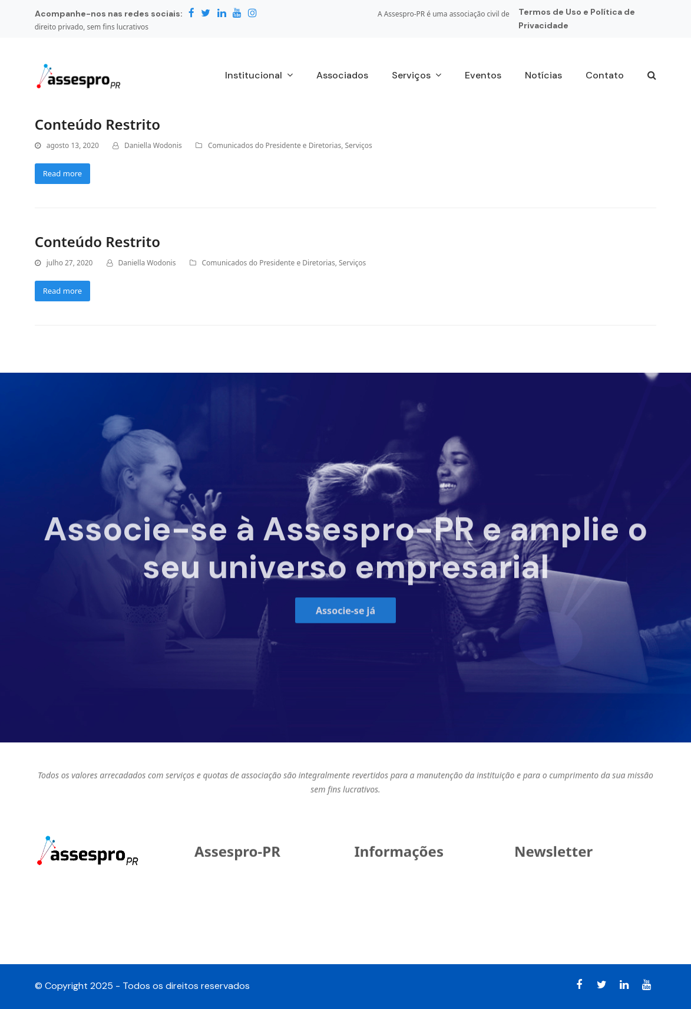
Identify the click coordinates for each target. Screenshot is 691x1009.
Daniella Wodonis (153, 145)
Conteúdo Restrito (97, 124)
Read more (62, 173)
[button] (652, 76)
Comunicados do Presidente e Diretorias (274, 145)
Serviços (358, 145)
